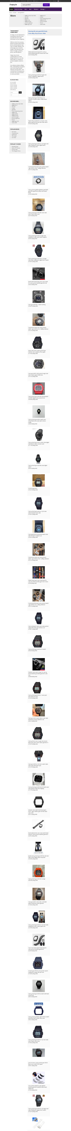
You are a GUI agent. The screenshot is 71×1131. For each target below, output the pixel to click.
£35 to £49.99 (13, 88)
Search (46, 5)
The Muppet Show (16, 148)
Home (11, 9)
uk (59, 1)
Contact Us (25, 1106)
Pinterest (29, 1)
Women (36, 9)
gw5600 (26, 18)
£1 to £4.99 (13, 82)
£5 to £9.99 (13, 83)
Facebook (24, 1)
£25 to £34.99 (13, 86)
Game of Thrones (16, 145)
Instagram (36, 1)
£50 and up (13, 89)
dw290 (43, 20)
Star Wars (14, 129)
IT (11, 1118)
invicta (41, 23)
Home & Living (18, 9)
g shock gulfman (28, 23)
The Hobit (14, 133)
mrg (27, 20)
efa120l (26, 17)
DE (33, 1117)
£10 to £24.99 (13, 85)
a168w (41, 17)
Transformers (15, 130)
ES (9, 1118)
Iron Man (14, 135)
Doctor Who (15, 146)
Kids (26, 9)
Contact (49, 1)
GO (22, 92)
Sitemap (54, 1)
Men (30, 9)
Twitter (18, 1)
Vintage (42, 9)
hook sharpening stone (45, 18)
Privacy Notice (20, 1117)
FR (31, 1117)
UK (29, 1117)
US (13, 1118)
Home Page (25, 1107)
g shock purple (43, 21)
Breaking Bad (15, 144)
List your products (27, 1108)
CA (15, 1118)
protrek (28, 21)
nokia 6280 (42, 24)
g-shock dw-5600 (30, 15)
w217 (43, 15)
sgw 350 (28, 24)
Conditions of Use (12, 1117)
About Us (25, 1104)
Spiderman (14, 132)
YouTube (12, 1)
